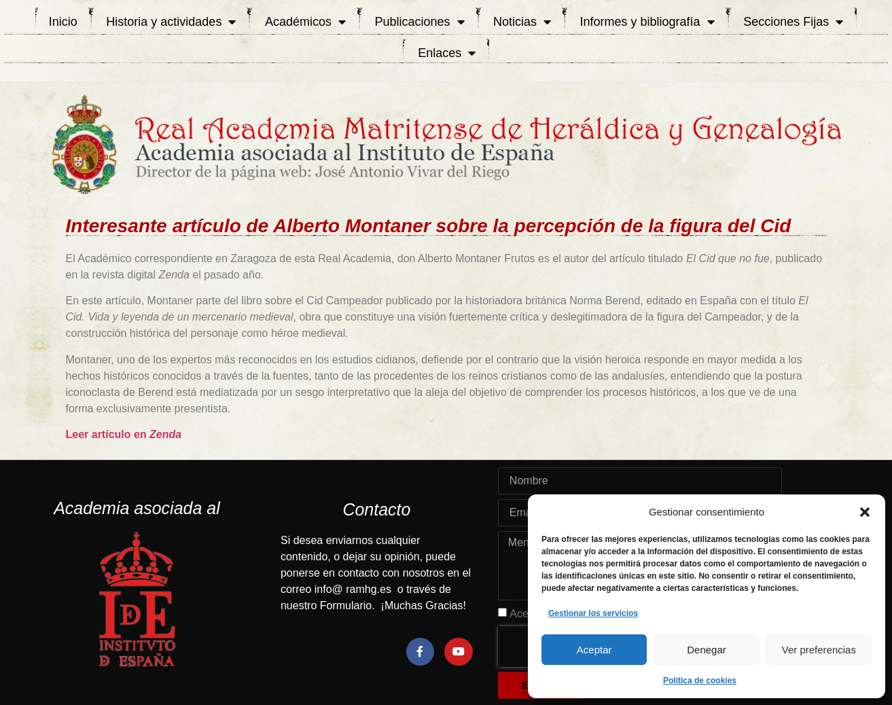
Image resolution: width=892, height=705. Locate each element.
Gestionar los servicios (593, 613)
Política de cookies (699, 680)
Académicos (305, 22)
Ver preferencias (819, 649)
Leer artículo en (124, 434)
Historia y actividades (171, 22)
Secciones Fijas (793, 22)
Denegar (706, 649)
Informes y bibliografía (647, 22)
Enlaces (447, 53)
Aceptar (594, 649)
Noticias (522, 22)
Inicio (63, 22)
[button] (865, 512)
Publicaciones (419, 22)
